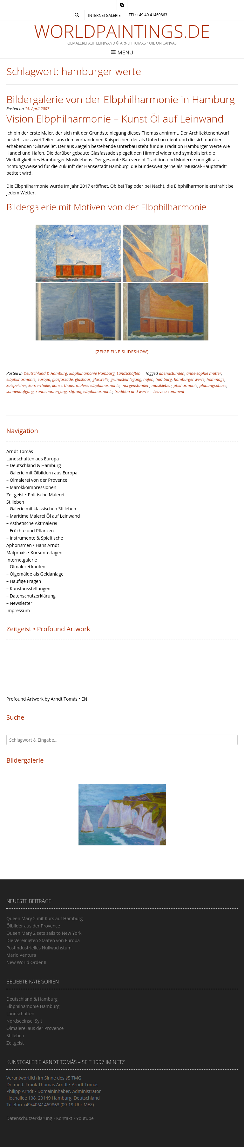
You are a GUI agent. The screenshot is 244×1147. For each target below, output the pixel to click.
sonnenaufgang (20, 391)
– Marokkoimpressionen (31, 487)
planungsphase (213, 385)
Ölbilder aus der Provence (33, 926)
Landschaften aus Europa (32, 459)
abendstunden (171, 373)
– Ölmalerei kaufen (25, 566)
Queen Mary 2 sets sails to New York (44, 933)
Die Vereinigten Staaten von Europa (43, 940)
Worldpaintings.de (122, 31)
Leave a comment (169, 391)
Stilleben (15, 502)
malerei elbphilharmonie (97, 385)
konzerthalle (39, 385)
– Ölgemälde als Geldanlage (35, 574)
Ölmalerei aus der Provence (35, 1028)
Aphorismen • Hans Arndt (32, 545)
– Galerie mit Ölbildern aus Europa (42, 473)
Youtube (85, 1118)
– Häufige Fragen (23, 581)
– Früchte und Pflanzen (30, 531)
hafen (148, 379)
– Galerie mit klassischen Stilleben (41, 509)
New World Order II (26, 962)
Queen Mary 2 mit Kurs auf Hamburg (44, 918)
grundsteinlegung (126, 379)
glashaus (83, 379)
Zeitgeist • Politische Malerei (35, 495)
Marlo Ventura (21, 955)
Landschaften (128, 373)
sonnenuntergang (51, 391)
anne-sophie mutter (203, 373)
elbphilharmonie (21, 379)
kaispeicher (16, 385)
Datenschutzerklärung (29, 1118)
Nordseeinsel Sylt (24, 1021)
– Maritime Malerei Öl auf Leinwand (43, 516)
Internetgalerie (104, 15)
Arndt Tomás (19, 451)
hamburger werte (189, 379)
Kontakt (64, 1118)
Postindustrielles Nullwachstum (38, 948)
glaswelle (101, 379)
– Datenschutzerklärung (31, 596)
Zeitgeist (15, 1043)
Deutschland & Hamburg (45, 373)
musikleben (162, 385)
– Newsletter (19, 603)
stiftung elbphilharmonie (90, 391)
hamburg (163, 379)
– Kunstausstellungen (28, 588)
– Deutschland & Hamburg (33, 465)
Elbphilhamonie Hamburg (92, 373)
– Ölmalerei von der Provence (36, 480)
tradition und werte (131, 391)
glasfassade (62, 379)
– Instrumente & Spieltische (34, 538)
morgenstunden (136, 385)
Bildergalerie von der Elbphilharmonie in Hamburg (120, 99)
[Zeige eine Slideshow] (122, 351)
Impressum (18, 610)
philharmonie (186, 385)
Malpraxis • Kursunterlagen (34, 552)
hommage (215, 379)
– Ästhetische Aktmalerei (31, 523)
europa (43, 379)
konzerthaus (63, 385)
